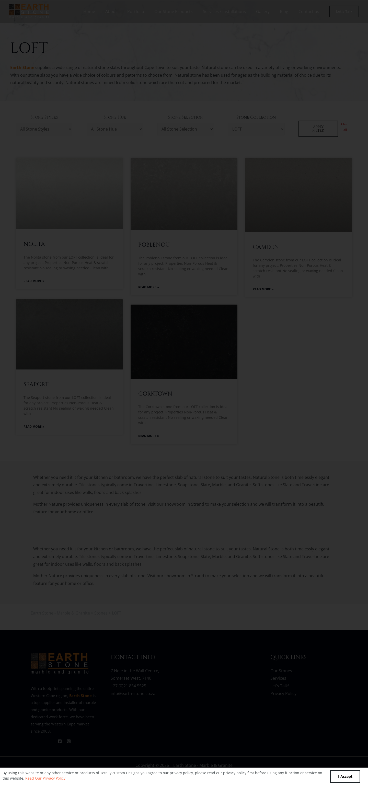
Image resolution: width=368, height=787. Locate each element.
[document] (184, 393)
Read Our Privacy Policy (45, 778)
